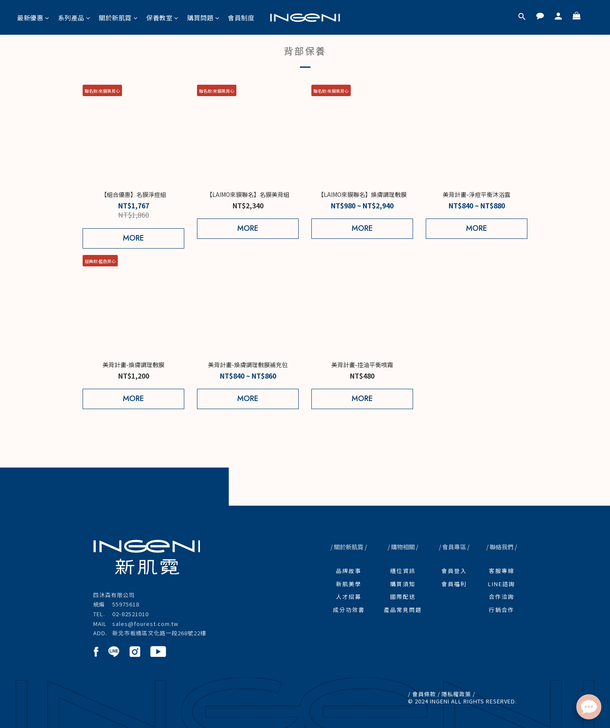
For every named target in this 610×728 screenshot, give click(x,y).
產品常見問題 (403, 610)
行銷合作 (501, 610)
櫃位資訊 (403, 571)
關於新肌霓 (118, 17)
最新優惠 (33, 17)
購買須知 (403, 584)
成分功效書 (349, 610)
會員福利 (454, 584)
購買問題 (203, 17)
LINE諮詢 (501, 584)
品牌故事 (348, 571)
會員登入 (454, 571)
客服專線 (501, 571)
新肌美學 (348, 584)
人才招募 (348, 596)
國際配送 (403, 596)
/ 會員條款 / (424, 694)
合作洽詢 (501, 596)
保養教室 (162, 17)
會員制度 (241, 17)
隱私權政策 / (458, 694)
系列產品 (74, 17)
